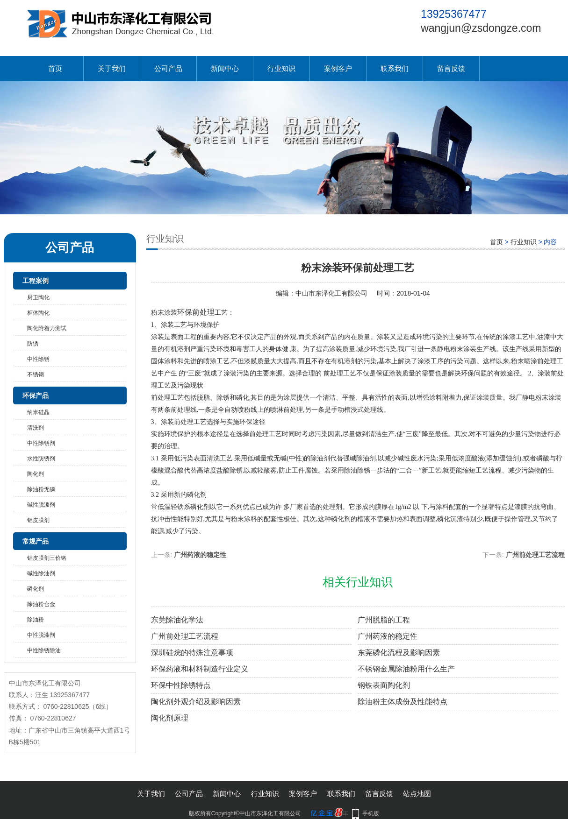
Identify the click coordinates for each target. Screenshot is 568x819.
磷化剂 (35, 589)
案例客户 (338, 68)
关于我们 (112, 68)
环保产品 (35, 395)
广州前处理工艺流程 (535, 554)
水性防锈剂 (41, 458)
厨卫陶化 (38, 297)
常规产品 (35, 541)
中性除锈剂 (41, 443)
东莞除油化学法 (177, 620)
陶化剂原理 (169, 718)
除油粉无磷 (41, 489)
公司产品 (168, 68)
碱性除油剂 (41, 573)
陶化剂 (35, 474)
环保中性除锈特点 (181, 685)
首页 (55, 68)
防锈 (32, 343)
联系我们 (395, 68)
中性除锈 (38, 359)
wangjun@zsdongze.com (481, 28)
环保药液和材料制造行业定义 (199, 669)
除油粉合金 (41, 604)
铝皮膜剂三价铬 (46, 558)
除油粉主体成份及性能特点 (402, 702)
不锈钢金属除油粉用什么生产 (406, 669)
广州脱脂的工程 (384, 620)
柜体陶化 (38, 313)
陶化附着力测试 (46, 328)
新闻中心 (225, 68)
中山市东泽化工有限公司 (331, 293)
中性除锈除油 (44, 650)
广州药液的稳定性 (200, 554)
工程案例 (35, 280)
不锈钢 (35, 374)
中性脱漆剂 (41, 635)
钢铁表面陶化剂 (384, 685)
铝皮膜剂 (38, 520)
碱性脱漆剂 (41, 504)
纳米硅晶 (38, 412)
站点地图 (417, 794)
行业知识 (281, 68)
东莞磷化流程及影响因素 (399, 653)
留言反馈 (451, 68)
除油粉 (35, 619)
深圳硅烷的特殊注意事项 (192, 653)
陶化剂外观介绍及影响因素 (196, 702)
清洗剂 (35, 427)
